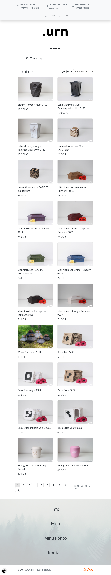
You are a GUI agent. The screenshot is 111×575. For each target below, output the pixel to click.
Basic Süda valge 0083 (69, 428)
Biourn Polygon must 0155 (32, 104)
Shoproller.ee (88, 569)
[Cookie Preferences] (4, 571)
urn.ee (23, 569)
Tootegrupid (35, 58)
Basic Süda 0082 (66, 390)
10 (17, 489)
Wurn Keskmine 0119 (29, 352)
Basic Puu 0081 (65, 352)
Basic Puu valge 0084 (29, 390)
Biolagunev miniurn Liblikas (73, 465)
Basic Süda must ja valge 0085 (34, 428)
